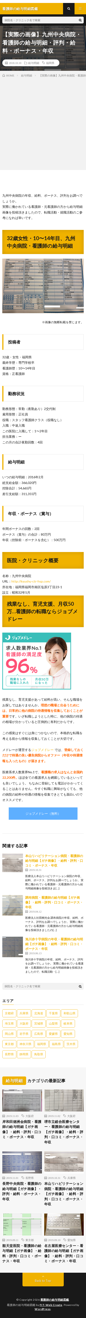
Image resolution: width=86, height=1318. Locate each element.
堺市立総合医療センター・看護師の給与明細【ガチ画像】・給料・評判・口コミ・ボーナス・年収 (63, 1132)
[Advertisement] (43, 122)
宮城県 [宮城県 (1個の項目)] (38, 1023)
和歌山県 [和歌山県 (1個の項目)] (69, 1013)
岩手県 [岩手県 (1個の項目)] (23, 1034)
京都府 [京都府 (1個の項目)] (9, 1013)
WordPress (43, 1309)
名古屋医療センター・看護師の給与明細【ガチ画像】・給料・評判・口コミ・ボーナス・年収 (63, 1253)
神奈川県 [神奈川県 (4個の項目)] (25, 1044)
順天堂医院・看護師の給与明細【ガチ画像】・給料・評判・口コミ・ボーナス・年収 (22, 1253)
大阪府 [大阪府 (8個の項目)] (23, 1023)
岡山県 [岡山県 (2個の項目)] (9, 1034)
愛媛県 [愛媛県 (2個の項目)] (53, 1034)
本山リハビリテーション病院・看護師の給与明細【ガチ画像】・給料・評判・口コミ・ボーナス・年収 (54, 860)
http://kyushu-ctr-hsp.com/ (31, 581)
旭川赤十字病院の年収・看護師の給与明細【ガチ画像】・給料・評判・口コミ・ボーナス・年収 (54, 944)
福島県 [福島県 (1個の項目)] (56, 1044)
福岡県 (50, 62)
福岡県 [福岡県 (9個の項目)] (41, 1044)
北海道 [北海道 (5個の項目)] (38, 1013)
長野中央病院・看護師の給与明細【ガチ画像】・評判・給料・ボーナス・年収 (22, 1191)
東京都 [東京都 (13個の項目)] (9, 1044)
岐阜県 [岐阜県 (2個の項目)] (68, 1023)
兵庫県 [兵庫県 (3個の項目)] (23, 1013)
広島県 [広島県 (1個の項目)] (38, 1034)
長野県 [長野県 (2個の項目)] (9, 1054)
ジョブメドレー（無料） (43, 813)
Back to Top (43, 1280)
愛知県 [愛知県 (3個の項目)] (68, 1034)
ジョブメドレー (42, 750)
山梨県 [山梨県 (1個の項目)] (53, 1023)
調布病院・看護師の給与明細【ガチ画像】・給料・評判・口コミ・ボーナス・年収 (54, 902)
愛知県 (71, 1240)
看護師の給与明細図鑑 (54, 1299)
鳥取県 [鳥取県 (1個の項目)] (38, 1054)
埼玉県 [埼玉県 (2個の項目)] (9, 1023)
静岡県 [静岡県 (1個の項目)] (23, 1054)
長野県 (29, 1177)
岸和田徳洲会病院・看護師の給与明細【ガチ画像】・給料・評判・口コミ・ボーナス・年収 (22, 1129)
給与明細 (33, 62)
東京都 (29, 1240)
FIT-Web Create (51, 1305)
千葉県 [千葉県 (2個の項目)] (53, 1013)
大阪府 (29, 1115)
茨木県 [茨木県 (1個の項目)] (71, 1044)
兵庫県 (71, 1177)
